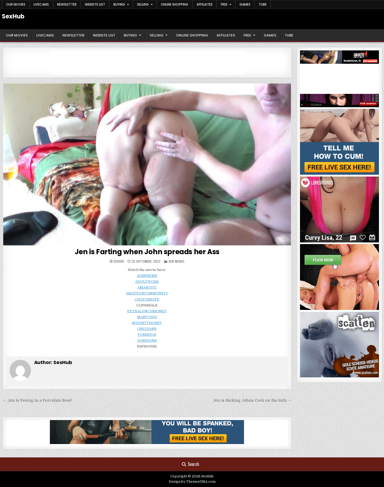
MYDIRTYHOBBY (147, 323)
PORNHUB (147, 335)
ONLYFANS (147, 329)
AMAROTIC (147, 287)
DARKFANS (147, 340)
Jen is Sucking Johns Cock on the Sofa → (252, 400)
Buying (119, 4)
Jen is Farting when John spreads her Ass (147, 252)
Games (244, 4)
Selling (143, 4)
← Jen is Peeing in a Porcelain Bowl (37, 400)
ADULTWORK (147, 282)
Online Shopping (174, 4)
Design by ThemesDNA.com (192, 482)
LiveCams (41, 4)
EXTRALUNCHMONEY (147, 311)
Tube (263, 4)
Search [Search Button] (190, 464)
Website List (95, 4)
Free (224, 4)
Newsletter (67, 4)
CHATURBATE (147, 299)
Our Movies (15, 4)
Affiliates (205, 4)
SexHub (13, 16)
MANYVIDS (147, 317)
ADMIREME (147, 276)
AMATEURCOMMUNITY (147, 293)
